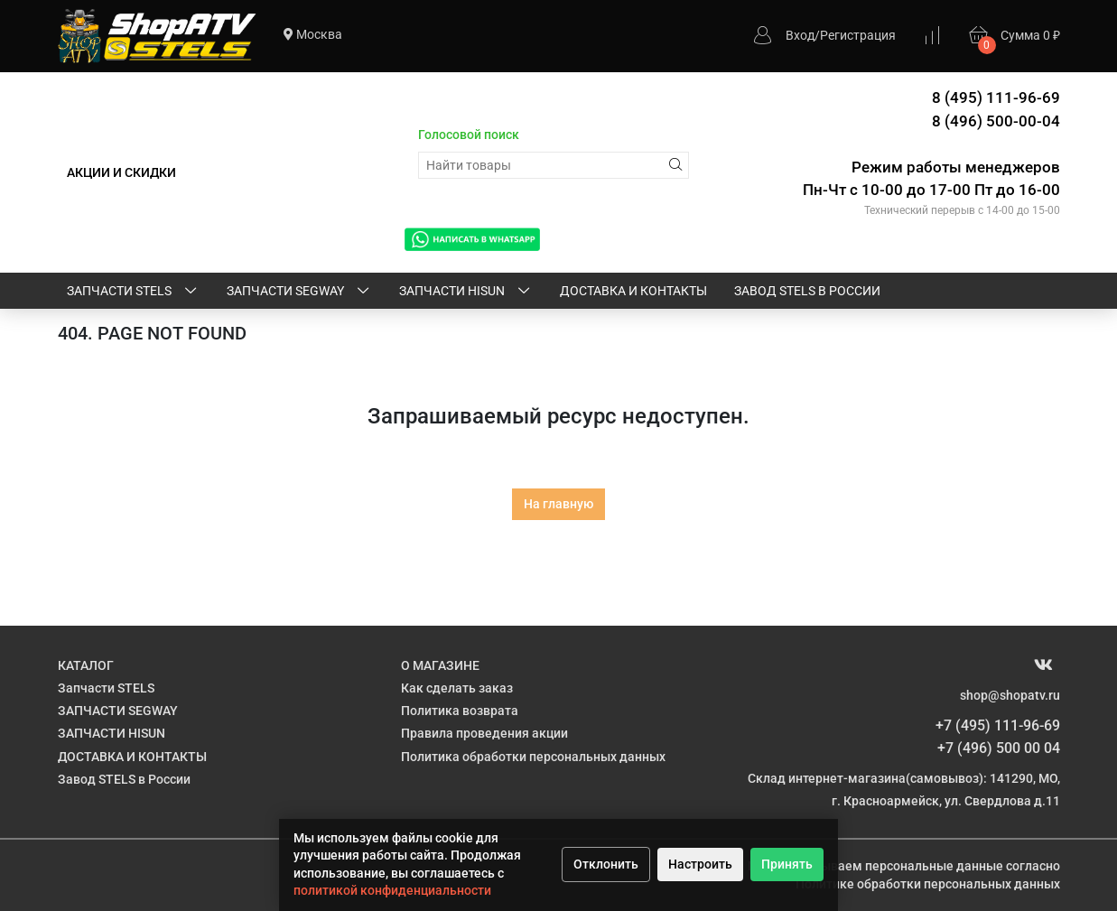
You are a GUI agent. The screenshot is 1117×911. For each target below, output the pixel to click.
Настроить (700, 864)
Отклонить (605, 864)
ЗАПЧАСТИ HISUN (466, 292)
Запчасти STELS (133, 292)
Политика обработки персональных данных (533, 756)
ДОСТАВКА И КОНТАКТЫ (633, 291)
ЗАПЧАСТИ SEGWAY (299, 292)
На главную (558, 504)
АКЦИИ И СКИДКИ (121, 172)
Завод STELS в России (807, 291)
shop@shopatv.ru (1010, 695)
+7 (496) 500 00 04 (998, 748)
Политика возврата (459, 710)
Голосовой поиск (468, 134)
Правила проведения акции (484, 733)
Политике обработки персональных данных (928, 884)
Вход (800, 35)
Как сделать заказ (457, 688)
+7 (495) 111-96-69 (997, 725)
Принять (787, 864)
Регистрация (858, 35)
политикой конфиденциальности (392, 890)
